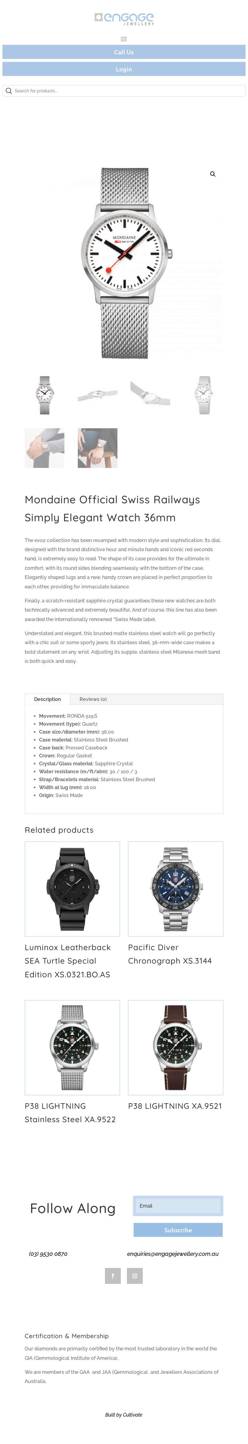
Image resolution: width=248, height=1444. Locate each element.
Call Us (124, 52)
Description (47, 699)
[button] (212, 174)
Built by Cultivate (123, 1415)
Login (124, 69)
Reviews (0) (93, 699)
